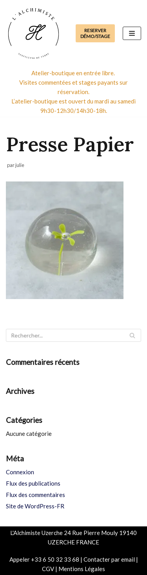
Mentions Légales (81, 568)
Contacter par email (109, 559)
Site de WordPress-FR (35, 506)
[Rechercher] (73, 335)
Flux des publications (33, 483)
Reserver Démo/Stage (95, 33)
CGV (48, 568)
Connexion (20, 471)
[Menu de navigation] (132, 33)
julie (19, 165)
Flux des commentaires (35, 494)
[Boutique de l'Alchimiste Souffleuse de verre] (33, 33)
